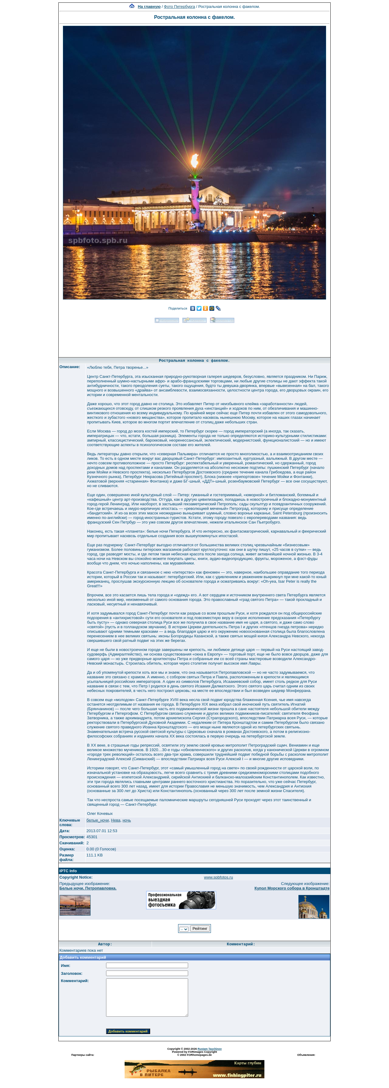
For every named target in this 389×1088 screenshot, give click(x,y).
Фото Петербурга (179, 6)
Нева (115, 820)
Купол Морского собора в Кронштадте (291, 888)
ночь (126, 820)
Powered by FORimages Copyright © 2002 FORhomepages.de (194, 1053)
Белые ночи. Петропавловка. (88, 888)
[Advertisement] (194, 338)
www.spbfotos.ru (218, 877)
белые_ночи (97, 820)
